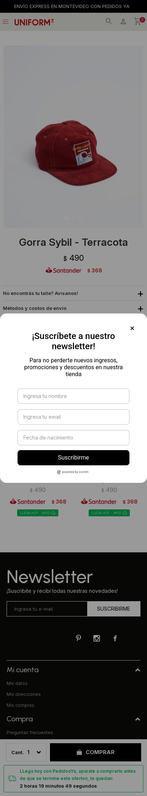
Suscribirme (73, 457)
